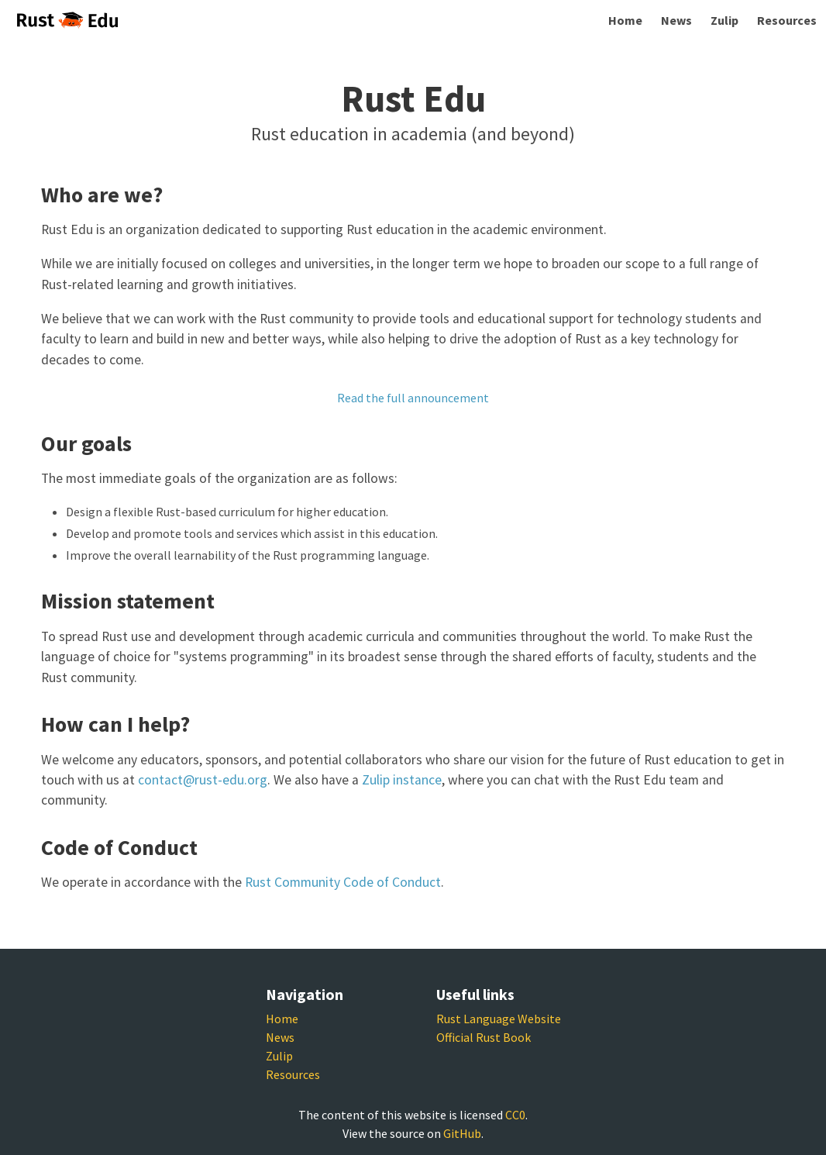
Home (625, 20)
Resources (787, 20)
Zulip (724, 20)
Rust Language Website (498, 1018)
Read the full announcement (413, 397)
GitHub (462, 1133)
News (676, 20)
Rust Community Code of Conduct (343, 882)
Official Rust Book (483, 1037)
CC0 (515, 1114)
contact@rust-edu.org (202, 779)
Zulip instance (402, 779)
